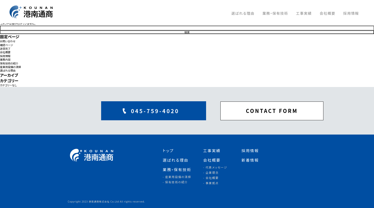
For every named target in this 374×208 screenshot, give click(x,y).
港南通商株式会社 (33, 12)
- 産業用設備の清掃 (177, 177)
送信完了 (5, 48)
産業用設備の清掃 (10, 67)
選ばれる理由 (243, 13)
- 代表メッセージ (215, 167)
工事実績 (304, 13)
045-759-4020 (129, 111)
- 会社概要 (211, 178)
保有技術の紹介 (9, 63)
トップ (168, 150)
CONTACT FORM (247, 111)
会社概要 (327, 13)
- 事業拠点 (211, 183)
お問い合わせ (8, 41)
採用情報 (351, 13)
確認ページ (6, 45)
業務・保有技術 (275, 13)
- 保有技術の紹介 (175, 182)
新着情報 (250, 160)
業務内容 (5, 59)
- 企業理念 (211, 172)
